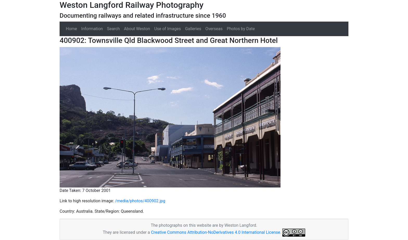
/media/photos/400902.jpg (140, 200)
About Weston (137, 28)
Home (71, 28)
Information (92, 28)
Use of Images (167, 28)
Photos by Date (241, 28)
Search (113, 28)
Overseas (213, 28)
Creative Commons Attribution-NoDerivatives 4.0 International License (215, 232)
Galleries (193, 28)
